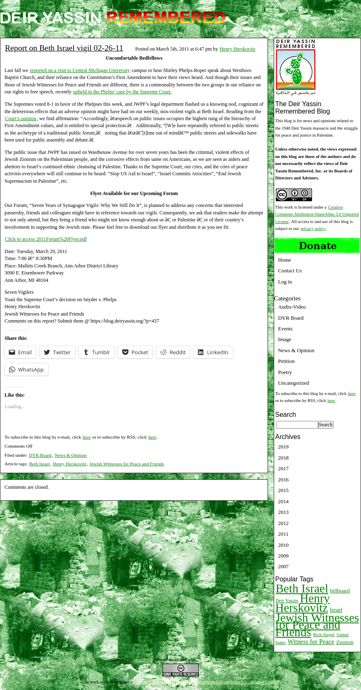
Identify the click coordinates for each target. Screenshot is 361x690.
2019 (283, 447)
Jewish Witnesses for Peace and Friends (126, 463)
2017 (283, 468)
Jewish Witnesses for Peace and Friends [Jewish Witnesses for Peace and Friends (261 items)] (317, 625)
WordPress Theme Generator (222, 659)
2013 (283, 512)
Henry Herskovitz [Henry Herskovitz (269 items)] (302, 603)
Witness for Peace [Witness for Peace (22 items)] (311, 641)
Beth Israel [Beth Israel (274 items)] (302, 588)
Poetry (285, 372)
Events (285, 328)
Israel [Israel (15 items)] (336, 610)
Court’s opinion (20, 118)
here (87, 436)
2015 (283, 490)
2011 (283, 534)
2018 (283, 458)
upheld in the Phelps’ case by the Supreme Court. (122, 92)
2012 (283, 523)
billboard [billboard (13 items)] (340, 591)
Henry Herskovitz (238, 49)
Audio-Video (292, 307)
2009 (283, 556)
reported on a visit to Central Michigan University (80, 70)
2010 (283, 545)
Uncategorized (293, 383)
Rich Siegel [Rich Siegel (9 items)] (323, 634)
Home (284, 260)
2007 (283, 566)
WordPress (143, 659)
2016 (283, 479)
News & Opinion (71, 455)
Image (284, 339)
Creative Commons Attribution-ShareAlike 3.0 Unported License (317, 214)
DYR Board (40, 455)
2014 (283, 501)
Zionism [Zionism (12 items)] (345, 642)
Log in (285, 282)
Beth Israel (39, 463)
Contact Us (290, 270)
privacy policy (313, 228)
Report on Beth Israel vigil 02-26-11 (64, 47)
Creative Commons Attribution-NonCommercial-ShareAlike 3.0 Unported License (206, 682)
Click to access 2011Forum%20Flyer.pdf (46, 239)
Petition (286, 361)
